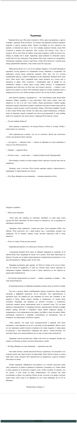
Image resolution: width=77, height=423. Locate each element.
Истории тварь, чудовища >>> (35, 387)
